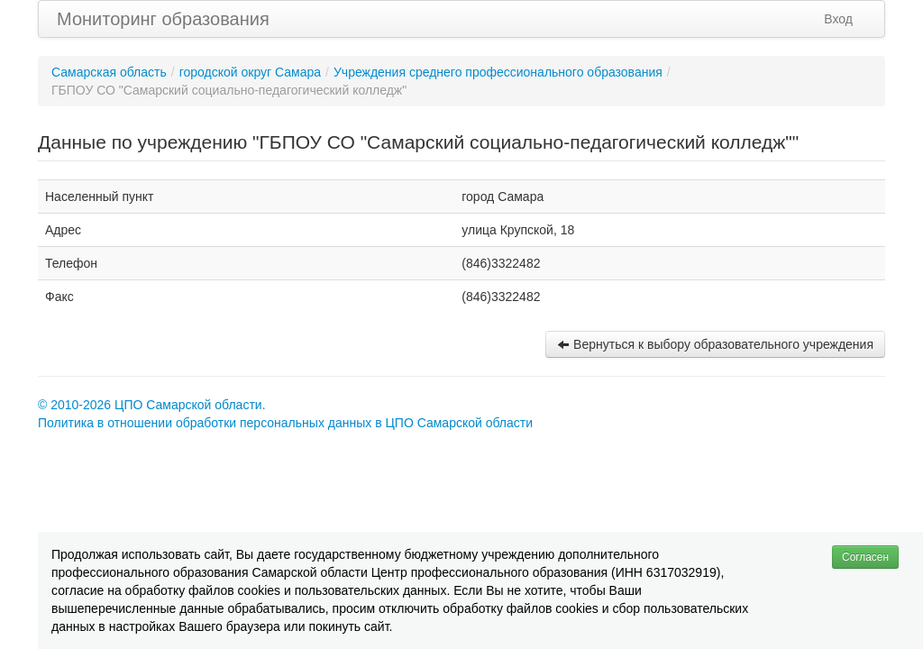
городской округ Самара (250, 72)
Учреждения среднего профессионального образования (498, 72)
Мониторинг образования (163, 19)
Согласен (865, 557)
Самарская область (109, 72)
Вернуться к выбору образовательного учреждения (715, 344)
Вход (838, 19)
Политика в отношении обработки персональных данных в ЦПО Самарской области (285, 423)
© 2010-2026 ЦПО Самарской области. (152, 405)
